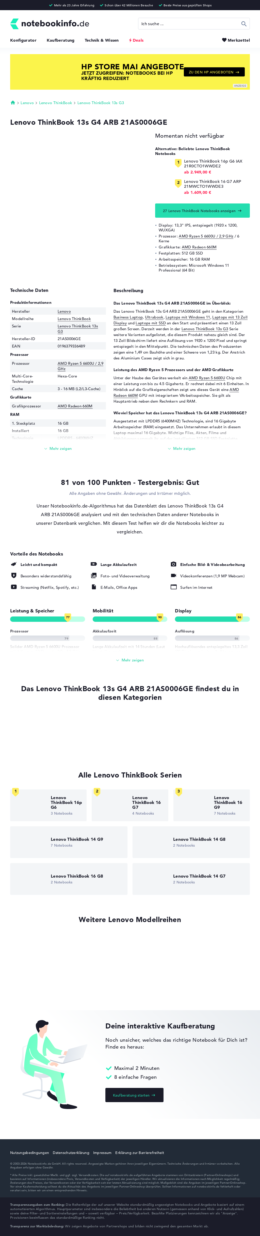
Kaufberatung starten (131, 1095)
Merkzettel (239, 40)
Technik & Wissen (102, 40)
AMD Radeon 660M (199, 247)
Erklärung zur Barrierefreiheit (139, 1152)
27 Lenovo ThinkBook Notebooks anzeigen (199, 211)
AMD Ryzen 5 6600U (207, 377)
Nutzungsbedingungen (29, 1152)
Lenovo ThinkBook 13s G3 (100, 102)
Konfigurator (23, 40)
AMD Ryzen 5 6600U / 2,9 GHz (206, 236)
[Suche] (194, 23)
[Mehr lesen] (58, 448)
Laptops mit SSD (151, 323)
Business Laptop (128, 317)
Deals (138, 40)
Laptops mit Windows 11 (188, 317)
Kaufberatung (61, 40)
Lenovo (27, 102)
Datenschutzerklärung (71, 1152)
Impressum (102, 1152)
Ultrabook (154, 317)
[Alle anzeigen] (130, 660)
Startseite (13, 102)
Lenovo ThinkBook (55, 102)
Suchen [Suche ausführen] (244, 23)
